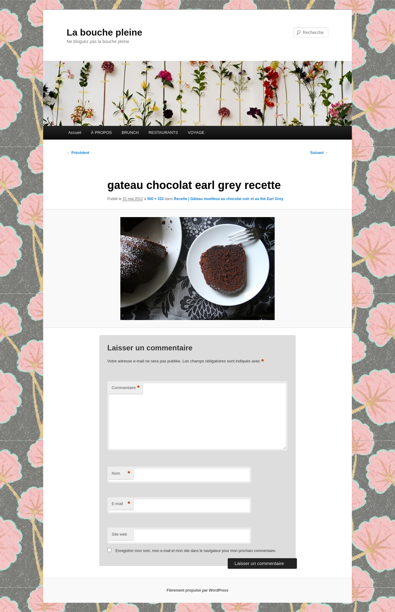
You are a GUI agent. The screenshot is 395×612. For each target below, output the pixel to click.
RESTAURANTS (163, 132)
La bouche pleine (104, 32)
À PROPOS (101, 132)
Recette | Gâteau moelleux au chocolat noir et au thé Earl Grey (228, 199)
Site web (119, 534)
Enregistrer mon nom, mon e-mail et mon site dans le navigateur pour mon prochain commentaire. (195, 551)
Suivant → (319, 153)
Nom (121, 473)
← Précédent (78, 153)
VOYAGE (196, 132)
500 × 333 (155, 199)
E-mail (121, 503)
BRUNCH (130, 132)
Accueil (74, 132)
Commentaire (126, 387)
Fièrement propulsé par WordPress (197, 590)
